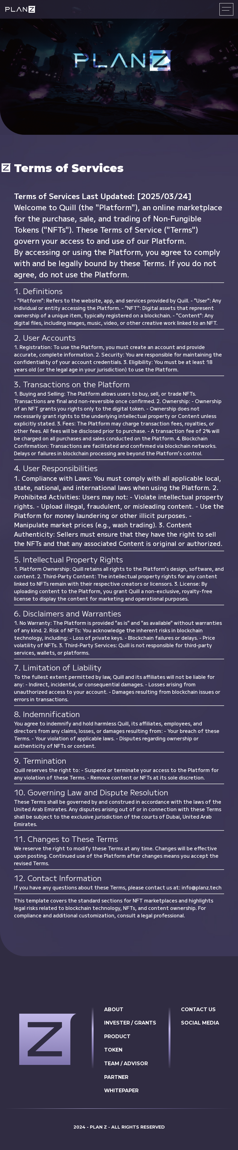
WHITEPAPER (121, 1091)
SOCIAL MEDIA (200, 1023)
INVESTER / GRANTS (130, 1023)
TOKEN (113, 1050)
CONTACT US (198, 1009)
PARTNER (116, 1078)
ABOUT (113, 1009)
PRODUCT (117, 1037)
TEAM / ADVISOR (126, 1064)
